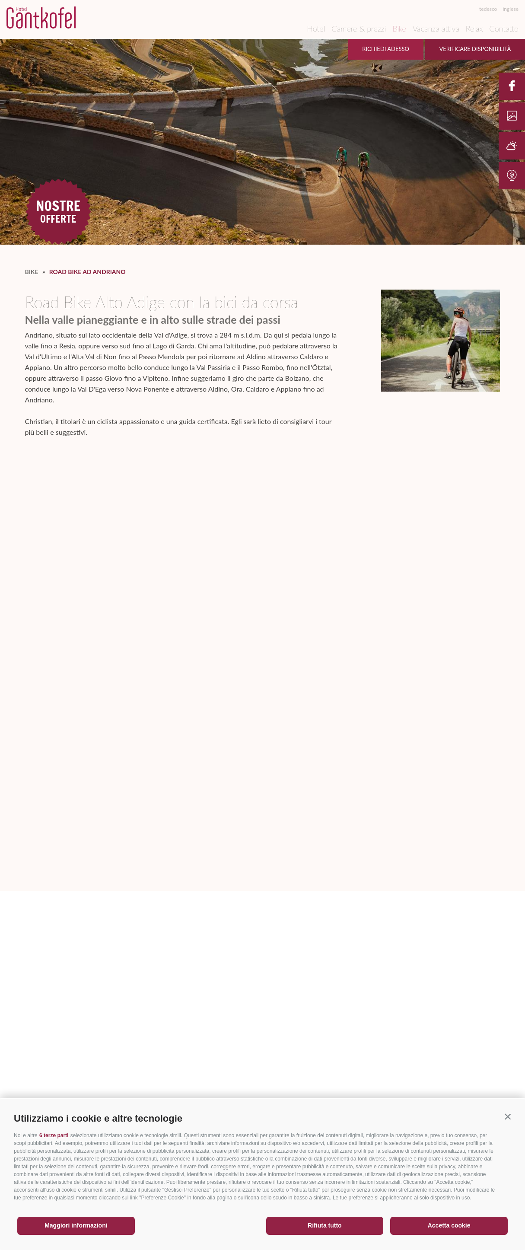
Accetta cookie (449, 1225)
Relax (474, 28)
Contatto (504, 28)
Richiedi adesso (385, 48)
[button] (507, 1116)
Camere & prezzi (358, 28)
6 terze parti (53, 1135)
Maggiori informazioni (76, 1225)
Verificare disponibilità (475, 48)
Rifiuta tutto (325, 1225)
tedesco (488, 9)
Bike (399, 28)
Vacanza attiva (436, 28)
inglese (511, 9)
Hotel (316, 28)
